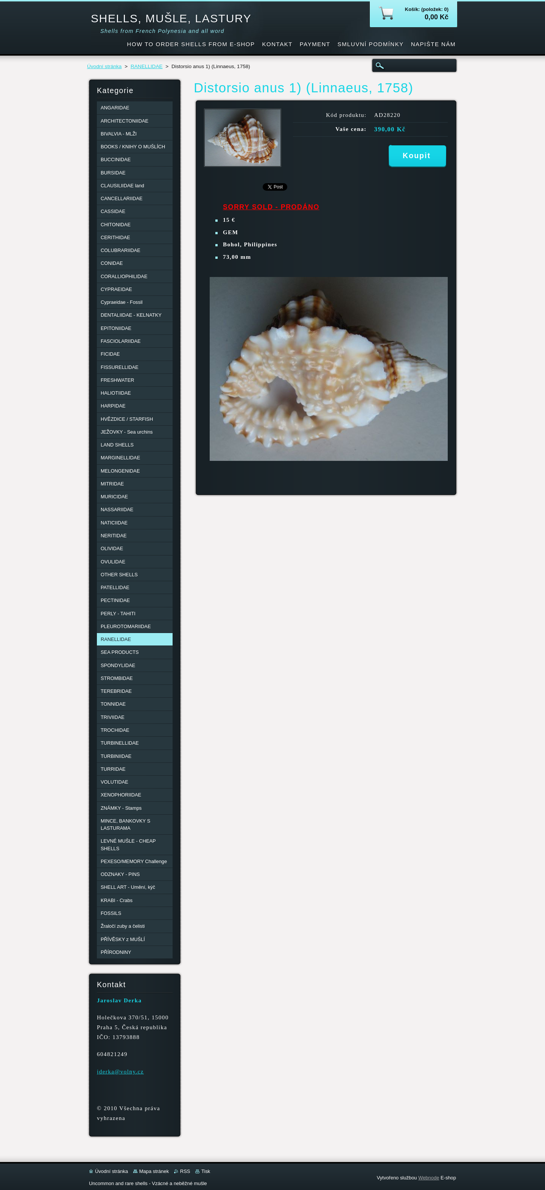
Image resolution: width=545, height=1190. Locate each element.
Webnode (428, 1178)
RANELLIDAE (147, 66)
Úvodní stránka (104, 66)
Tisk (205, 1171)
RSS (185, 1171)
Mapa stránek (154, 1171)
